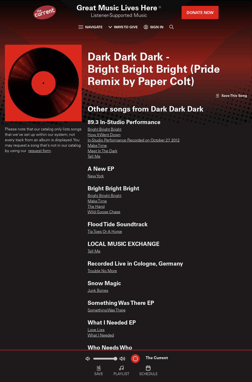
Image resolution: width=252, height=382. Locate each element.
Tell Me (94, 157)
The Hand (96, 207)
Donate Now (200, 12)
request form (39, 151)
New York (96, 176)
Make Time (97, 146)
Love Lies (96, 330)
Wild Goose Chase (104, 212)
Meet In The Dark (102, 151)
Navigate (91, 27)
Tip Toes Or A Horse (105, 232)
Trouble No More (102, 271)
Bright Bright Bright (104, 130)
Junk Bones (98, 291)
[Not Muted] (87, 358)
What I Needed (101, 336)
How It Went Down (104, 135)
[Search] (171, 27)
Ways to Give (123, 27)
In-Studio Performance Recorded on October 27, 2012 (134, 140)
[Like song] (231, 95)
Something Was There (107, 310)
